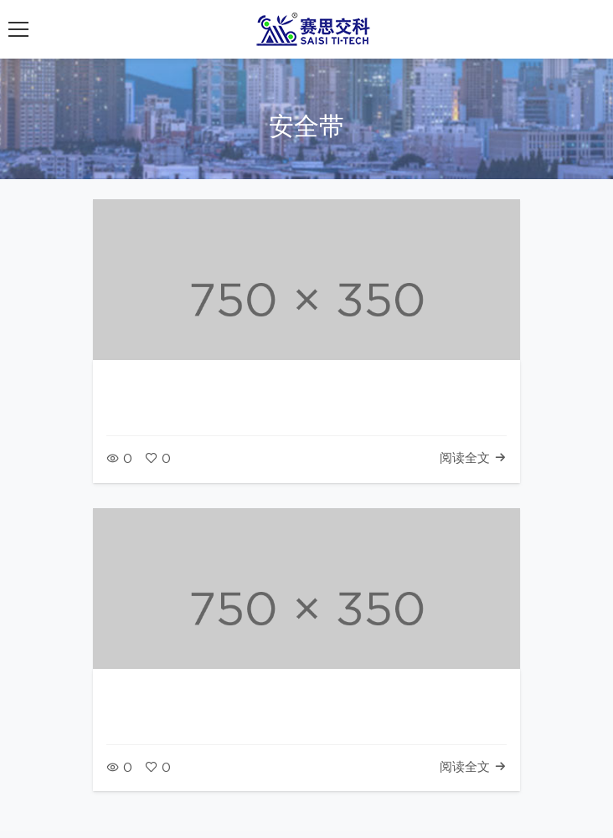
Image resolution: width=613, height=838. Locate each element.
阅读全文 (473, 458)
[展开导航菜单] (18, 29)
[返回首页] (316, 29)
